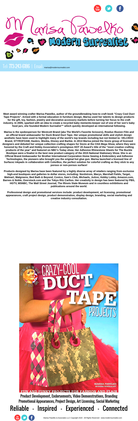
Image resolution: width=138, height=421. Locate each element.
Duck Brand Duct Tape (59, 135)
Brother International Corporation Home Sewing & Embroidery (79, 156)
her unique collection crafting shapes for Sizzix (59, 144)
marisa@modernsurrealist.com (57, 67)
